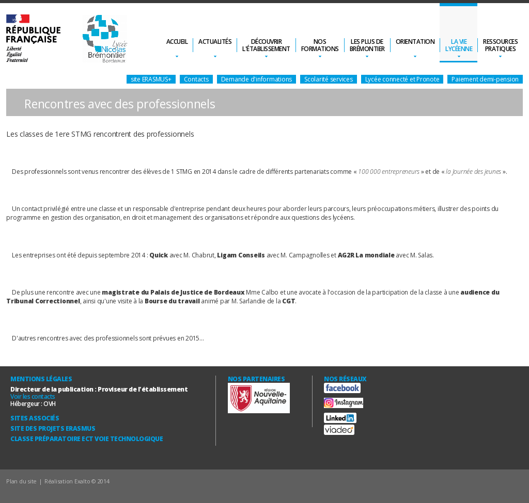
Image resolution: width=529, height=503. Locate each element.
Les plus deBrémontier (367, 45)
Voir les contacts (32, 396)
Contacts (196, 79)
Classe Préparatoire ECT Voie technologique (86, 438)
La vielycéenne (458, 45)
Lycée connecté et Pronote (402, 79)
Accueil (177, 41)
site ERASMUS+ (151, 79)
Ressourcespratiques (500, 45)
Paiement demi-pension (485, 79)
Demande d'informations (256, 79)
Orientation (415, 41)
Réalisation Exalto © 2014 (77, 481)
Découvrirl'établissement (266, 45)
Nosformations (320, 45)
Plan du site (21, 481)
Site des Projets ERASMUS (52, 428)
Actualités (214, 41)
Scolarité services (328, 79)
